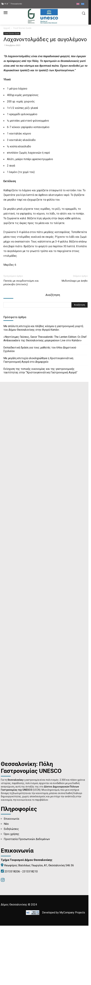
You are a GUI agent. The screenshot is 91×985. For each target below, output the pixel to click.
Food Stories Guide (22, 28)
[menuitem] (77, 4)
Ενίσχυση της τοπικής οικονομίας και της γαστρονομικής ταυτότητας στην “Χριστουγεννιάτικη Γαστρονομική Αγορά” (40, 430)
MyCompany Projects (72, 971)
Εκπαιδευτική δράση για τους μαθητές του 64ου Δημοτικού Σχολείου (39, 408)
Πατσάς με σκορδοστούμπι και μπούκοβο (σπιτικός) (21, 342)
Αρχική (6, 28)
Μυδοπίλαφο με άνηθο (75, 340)
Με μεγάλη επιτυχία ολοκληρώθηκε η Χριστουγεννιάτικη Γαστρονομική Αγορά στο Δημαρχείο (38, 419)
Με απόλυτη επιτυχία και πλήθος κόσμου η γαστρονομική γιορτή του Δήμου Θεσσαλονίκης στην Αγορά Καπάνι (43, 387)
